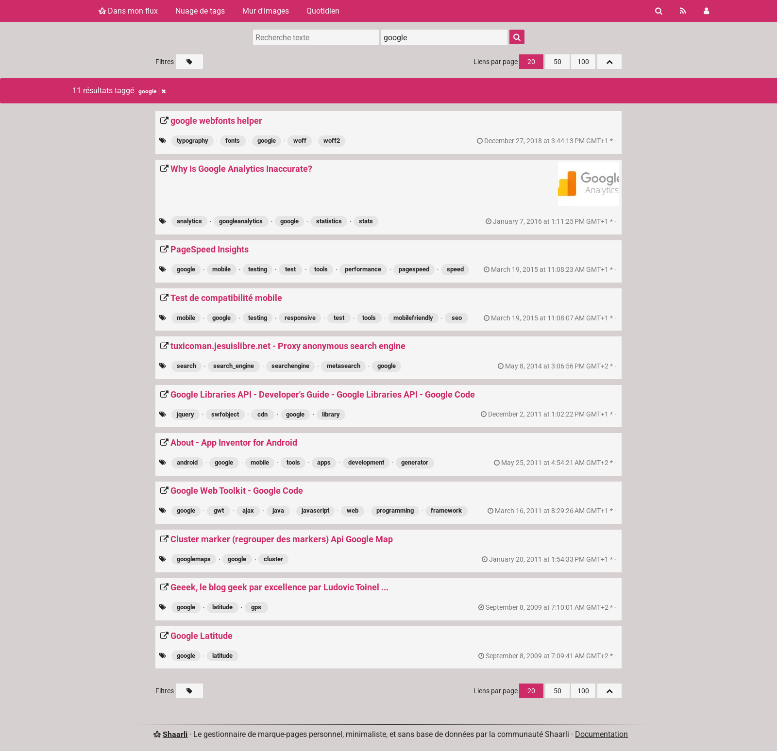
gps (256, 607)
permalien (547, 141)
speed (455, 269)
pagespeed (414, 269)
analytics (189, 221)
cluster (273, 559)
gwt (219, 510)
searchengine (290, 365)
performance (363, 269)
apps (324, 462)
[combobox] (444, 37)
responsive (300, 317)
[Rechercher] (658, 11)
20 (531, 62)
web (352, 510)
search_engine (233, 365)
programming (395, 510)
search (186, 365)
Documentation (601, 734)
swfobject (225, 414)
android (187, 462)
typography (192, 140)
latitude (222, 607)
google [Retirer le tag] (152, 91)
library (331, 414)
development (366, 462)
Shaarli (175, 734)
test (290, 269)
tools (321, 269)
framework (446, 510)
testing (257, 269)
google (266, 140)
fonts (232, 140)
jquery (185, 414)
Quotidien (322, 11)
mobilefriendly (413, 317)
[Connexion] (706, 11)
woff (299, 140)
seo (457, 317)
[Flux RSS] (683, 11)
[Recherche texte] (316, 37)
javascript (315, 510)
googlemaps (194, 559)
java (278, 510)
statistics (329, 221)
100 (583, 62)
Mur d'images (265, 11)
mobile (221, 269)
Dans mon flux (128, 11)
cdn (262, 414)
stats (366, 221)
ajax (248, 510)
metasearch (343, 365)
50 (557, 62)
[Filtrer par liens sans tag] (189, 61)
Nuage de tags (200, 11)
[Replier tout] (609, 61)
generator (414, 462)
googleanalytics (241, 221)
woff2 (331, 140)
